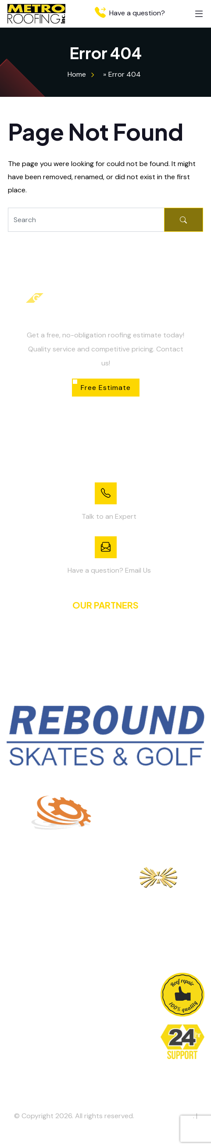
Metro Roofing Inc (164, 1115)
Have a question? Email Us (109, 570)
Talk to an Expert (109, 516)
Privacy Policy (106, 1129)
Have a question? (130, 13)
